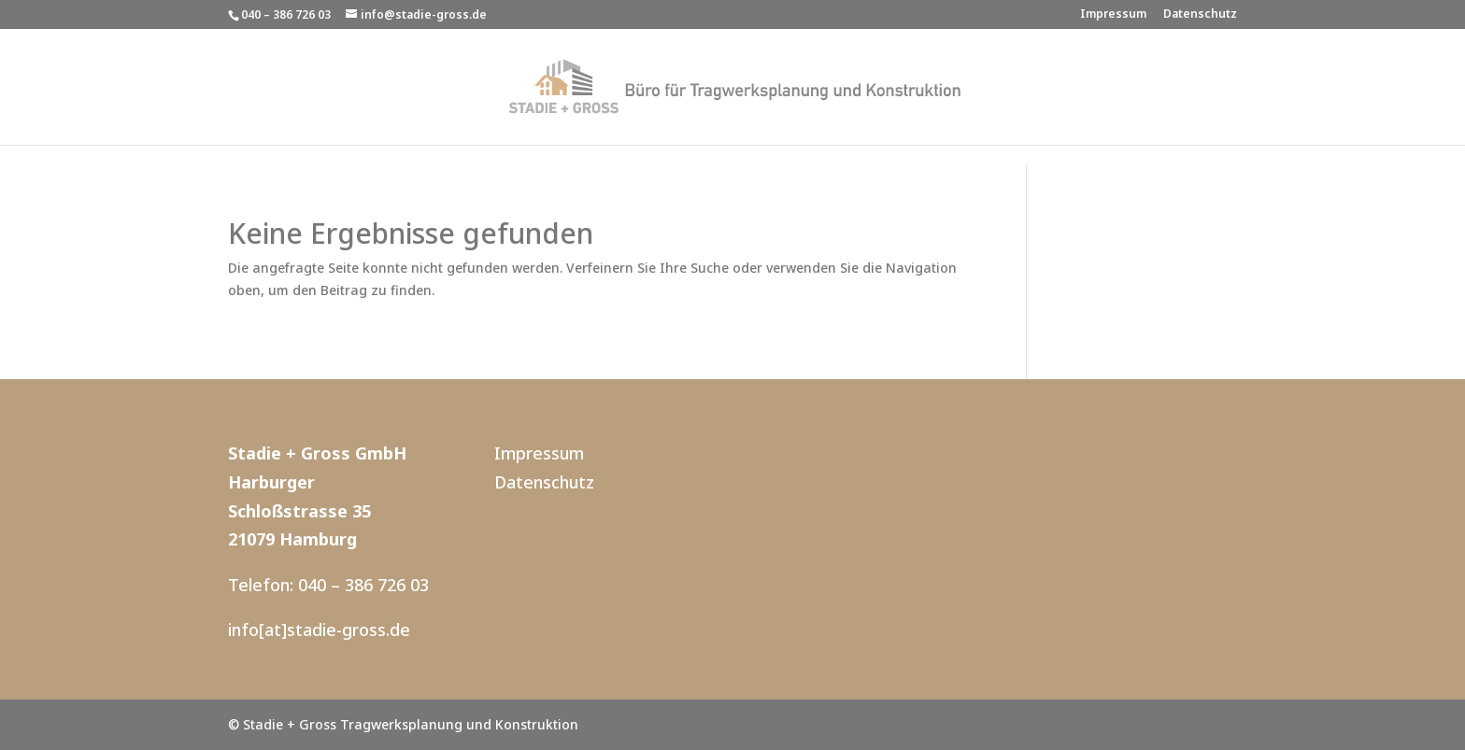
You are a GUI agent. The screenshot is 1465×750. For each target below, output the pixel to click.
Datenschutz (1200, 14)
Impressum (1113, 14)
